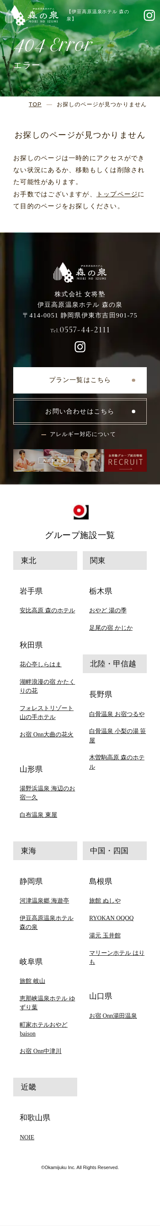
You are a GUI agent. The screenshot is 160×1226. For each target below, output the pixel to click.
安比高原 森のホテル (47, 610)
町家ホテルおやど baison (43, 1029)
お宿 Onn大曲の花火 (46, 734)
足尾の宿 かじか (111, 627)
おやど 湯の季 (108, 610)
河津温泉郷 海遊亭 (44, 900)
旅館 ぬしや (105, 900)
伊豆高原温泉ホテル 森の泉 (46, 922)
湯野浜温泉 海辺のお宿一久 (47, 793)
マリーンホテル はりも (117, 957)
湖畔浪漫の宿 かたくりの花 (47, 686)
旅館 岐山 (32, 980)
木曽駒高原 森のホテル (117, 762)
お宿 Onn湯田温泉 (113, 1015)
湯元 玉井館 (105, 935)
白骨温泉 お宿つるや (117, 714)
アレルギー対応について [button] (83, 434)
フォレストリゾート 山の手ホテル (46, 712)
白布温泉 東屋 (38, 814)
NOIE (27, 1137)
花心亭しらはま (40, 664)
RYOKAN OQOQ (111, 918)
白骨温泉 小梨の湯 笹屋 (117, 735)
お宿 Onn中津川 (40, 1051)
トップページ (117, 194)
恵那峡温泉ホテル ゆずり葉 (47, 1003)
